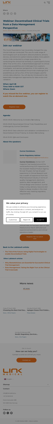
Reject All (26, 220)
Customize (13, 220)
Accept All (40, 220)
